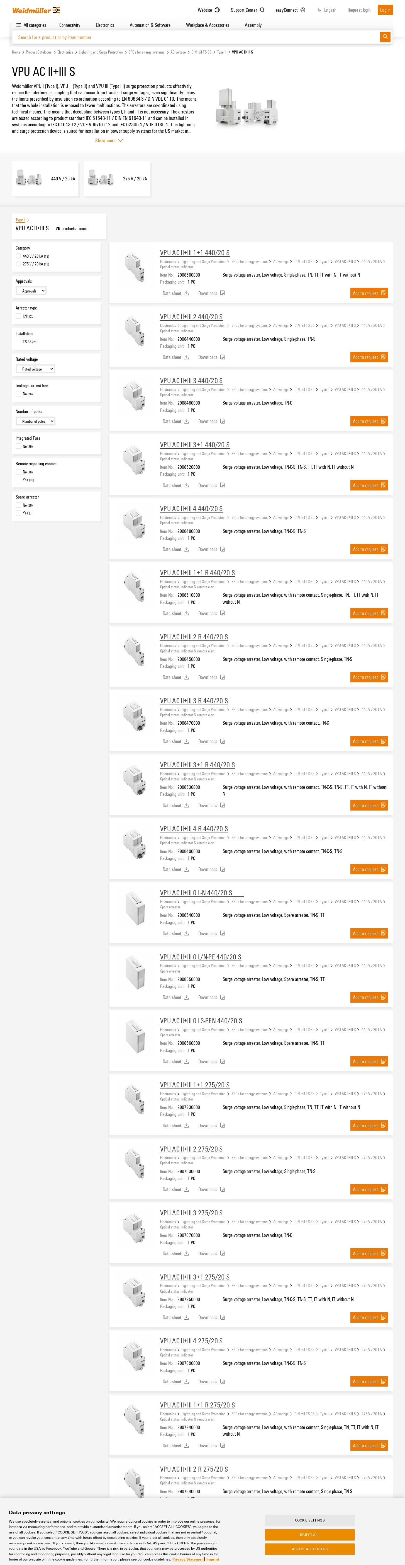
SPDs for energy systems (146, 52)
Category (23, 247)
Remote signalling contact (36, 463)
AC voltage (178, 52)
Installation (24, 333)
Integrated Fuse (28, 438)
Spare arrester (27, 497)
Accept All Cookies (310, 1549)
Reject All (309, 1534)
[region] (202, 1531)
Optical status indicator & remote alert (187, 586)
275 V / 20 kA (372, 1093)
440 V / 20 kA (372, 261)
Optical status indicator (176, 266)
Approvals (24, 281)
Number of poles (29, 411)
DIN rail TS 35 (201, 52)
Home (16, 52)
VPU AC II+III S (345, 261)
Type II (221, 52)
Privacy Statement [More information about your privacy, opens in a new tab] (188, 1559)
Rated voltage (27, 359)
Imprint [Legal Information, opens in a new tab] (212, 1559)
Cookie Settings (310, 1520)
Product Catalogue (39, 52)
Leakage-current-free (32, 385)
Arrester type (26, 307)
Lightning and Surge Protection (101, 52)
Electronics (65, 52)
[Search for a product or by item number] (196, 37)
